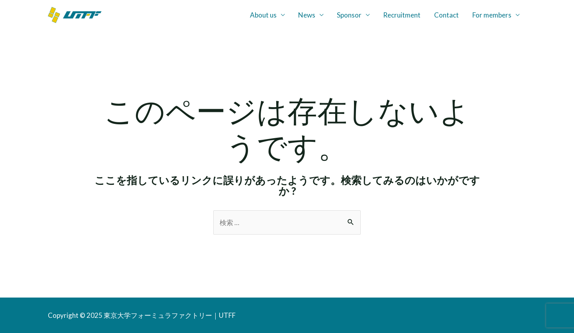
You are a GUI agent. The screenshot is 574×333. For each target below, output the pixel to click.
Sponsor (349, 15)
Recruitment (402, 15)
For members (491, 15)
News (306, 15)
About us (263, 15)
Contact (446, 15)
